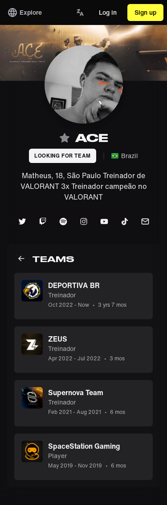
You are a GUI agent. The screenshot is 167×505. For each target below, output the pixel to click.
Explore (24, 12)
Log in (108, 12)
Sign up (145, 12)
